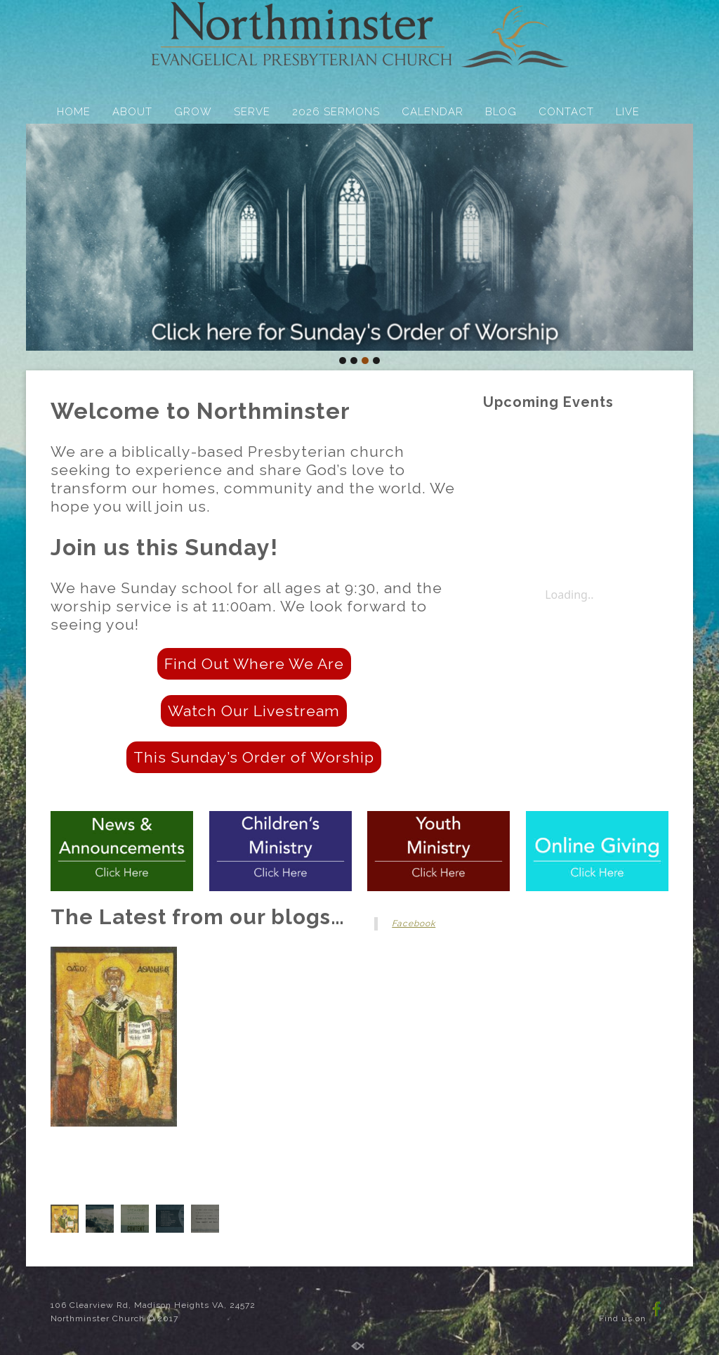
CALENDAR (432, 111)
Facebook (413, 923)
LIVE (628, 111)
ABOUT (132, 111)
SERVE (252, 111)
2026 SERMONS (336, 111)
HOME (74, 111)
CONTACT (566, 111)
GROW (193, 111)
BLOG (501, 111)
